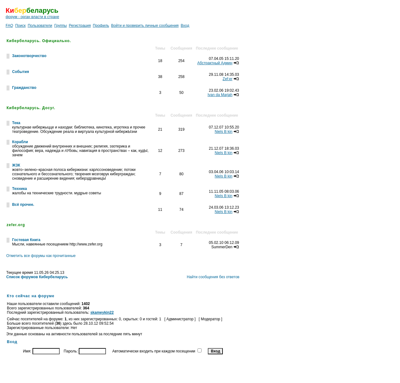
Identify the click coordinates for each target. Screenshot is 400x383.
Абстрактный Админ (214, 63)
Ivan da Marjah (220, 95)
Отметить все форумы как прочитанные (41, 256)
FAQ (9, 25)
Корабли (20, 142)
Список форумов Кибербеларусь (37, 277)
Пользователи (40, 25)
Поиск (20, 25)
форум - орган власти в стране (32, 17)
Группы (60, 25)
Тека (16, 123)
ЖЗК (16, 165)
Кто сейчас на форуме (30, 296)
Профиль (101, 25)
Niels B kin (223, 131)
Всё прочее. (23, 204)
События (20, 72)
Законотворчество (29, 56)
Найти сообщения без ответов (213, 277)
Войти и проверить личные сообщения (145, 25)
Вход (185, 25)
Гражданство (24, 87)
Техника (19, 189)
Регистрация (80, 25)
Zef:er (227, 79)
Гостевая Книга (26, 240)
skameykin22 (102, 312)
